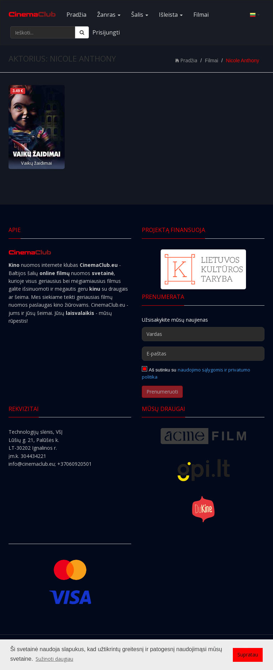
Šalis (139, 15)
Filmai (201, 15)
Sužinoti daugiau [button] (54, 658)
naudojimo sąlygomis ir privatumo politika (196, 373)
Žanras (109, 15)
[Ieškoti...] (42, 32)
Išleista (171, 15)
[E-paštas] (203, 354)
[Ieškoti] (82, 32)
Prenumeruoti (162, 391)
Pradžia (76, 15)
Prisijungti (106, 32)
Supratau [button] (247, 654)
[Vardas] (203, 334)
